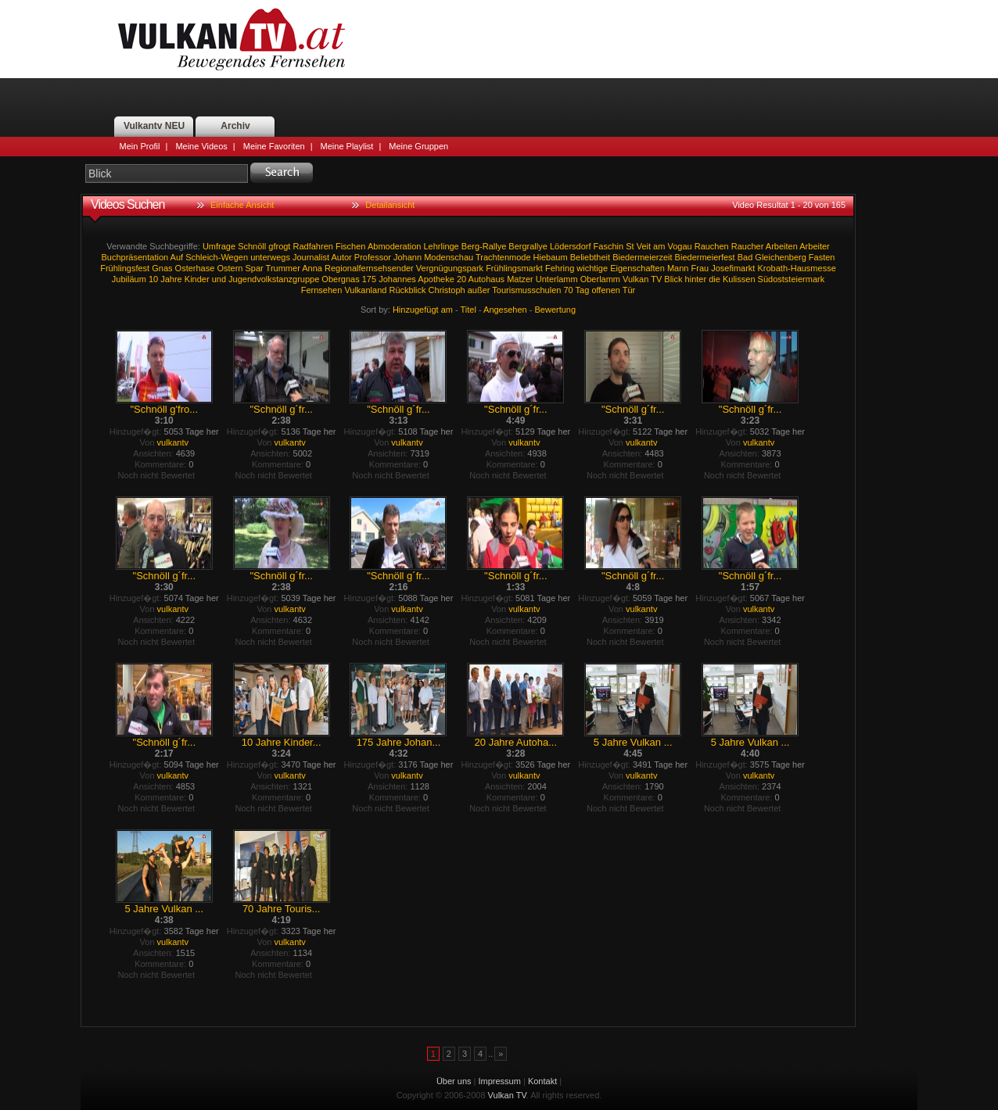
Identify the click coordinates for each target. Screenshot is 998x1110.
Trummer (283, 268)
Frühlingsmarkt (514, 268)
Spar (255, 268)
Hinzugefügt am (423, 309)
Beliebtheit (590, 257)
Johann (407, 257)
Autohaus (486, 279)
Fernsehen (322, 290)
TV (656, 279)
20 (461, 279)
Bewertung (555, 309)
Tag (583, 290)
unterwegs (270, 257)
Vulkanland (365, 290)
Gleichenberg (780, 257)
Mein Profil (140, 146)
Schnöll (252, 246)
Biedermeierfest (705, 257)
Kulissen (739, 279)
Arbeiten (782, 246)
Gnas (162, 268)
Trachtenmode (503, 257)
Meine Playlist (347, 146)
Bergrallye (527, 246)
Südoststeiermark (791, 279)
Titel (468, 309)
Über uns (454, 1081)
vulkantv (172, 442)
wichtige (592, 268)
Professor (372, 257)
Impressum (500, 1081)
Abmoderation (395, 246)
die (714, 279)
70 (568, 290)
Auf (177, 257)
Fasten (822, 257)
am (659, 246)
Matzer (520, 279)
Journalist (311, 257)
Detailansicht (390, 204)
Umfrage (219, 246)
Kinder (197, 279)
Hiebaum (550, 257)
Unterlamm (557, 279)
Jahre (171, 279)
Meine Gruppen (418, 146)
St (630, 246)
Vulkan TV (231, 39)
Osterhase (195, 268)
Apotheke (436, 279)
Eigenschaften (637, 268)
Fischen (351, 246)
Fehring (559, 268)
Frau (700, 268)
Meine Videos (201, 146)
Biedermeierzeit (642, 257)
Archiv (235, 125)
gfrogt (279, 246)
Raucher (747, 246)
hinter (696, 279)
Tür (629, 290)
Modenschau (448, 257)
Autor (341, 257)
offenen (605, 290)
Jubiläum (129, 279)
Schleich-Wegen (216, 257)
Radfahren (313, 246)
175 (369, 279)
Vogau (679, 246)
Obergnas (340, 279)
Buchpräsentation (135, 257)
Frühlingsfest (124, 268)
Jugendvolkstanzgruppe (273, 279)
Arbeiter (814, 246)
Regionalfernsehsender (369, 268)
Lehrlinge (440, 246)
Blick (673, 279)
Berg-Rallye (483, 246)
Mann (678, 268)
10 (153, 279)
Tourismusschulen (526, 290)
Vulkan (635, 279)
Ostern (229, 268)
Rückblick (407, 290)
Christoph (447, 290)
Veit (644, 246)
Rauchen (712, 246)
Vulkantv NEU (154, 125)
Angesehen (505, 309)
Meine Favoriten (274, 146)
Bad (745, 257)
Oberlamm (600, 279)
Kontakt (542, 1081)
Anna (312, 268)
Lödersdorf (570, 246)
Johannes (397, 279)
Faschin (609, 246)
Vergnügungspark (449, 268)
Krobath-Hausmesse (797, 268)
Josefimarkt (733, 268)
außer (479, 290)
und (219, 279)
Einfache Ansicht (242, 204)
